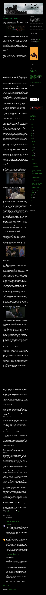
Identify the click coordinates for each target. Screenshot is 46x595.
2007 (32, 200)
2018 (32, 130)
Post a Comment (6, 585)
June (33, 150)
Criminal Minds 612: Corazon (10, 18)
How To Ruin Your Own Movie (35, 71)
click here (31, 27)
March (33, 155)
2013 (32, 138)
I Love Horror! (32, 119)
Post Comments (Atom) (12, 589)
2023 (32, 124)
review (14, 511)
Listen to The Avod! (33, 116)
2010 (32, 195)
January (33, 192)
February (33, 156)
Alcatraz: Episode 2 (35, 190)
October (33, 144)
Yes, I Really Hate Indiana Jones (35, 82)
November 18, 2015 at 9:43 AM (13, 535)
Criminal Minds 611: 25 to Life (37, 179)
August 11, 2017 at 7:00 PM (12, 582)
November (34, 142)
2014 (32, 136)
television (18, 511)
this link (40, 39)
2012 (32, 139)
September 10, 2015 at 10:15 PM (13, 521)
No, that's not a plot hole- (36, 177)
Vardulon (7, 537)
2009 (32, 197)
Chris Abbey (8, 524)
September (34, 145)
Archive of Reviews (33, 70)
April (33, 153)
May (32, 152)
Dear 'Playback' (34, 163)
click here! (38, 21)
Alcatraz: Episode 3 (35, 188)
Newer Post (5, 587)
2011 (32, 194)
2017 (32, 132)
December (34, 141)
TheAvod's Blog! (32, 115)
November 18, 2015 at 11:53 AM (13, 554)
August (33, 147)
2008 (32, 198)
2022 (32, 125)
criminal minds (9, 511)
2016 (32, 133)
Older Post (26, 587)
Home (16, 587)
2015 (32, 135)
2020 (32, 127)
